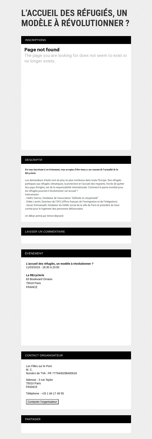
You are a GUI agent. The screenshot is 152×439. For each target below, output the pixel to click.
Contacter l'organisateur (42, 401)
